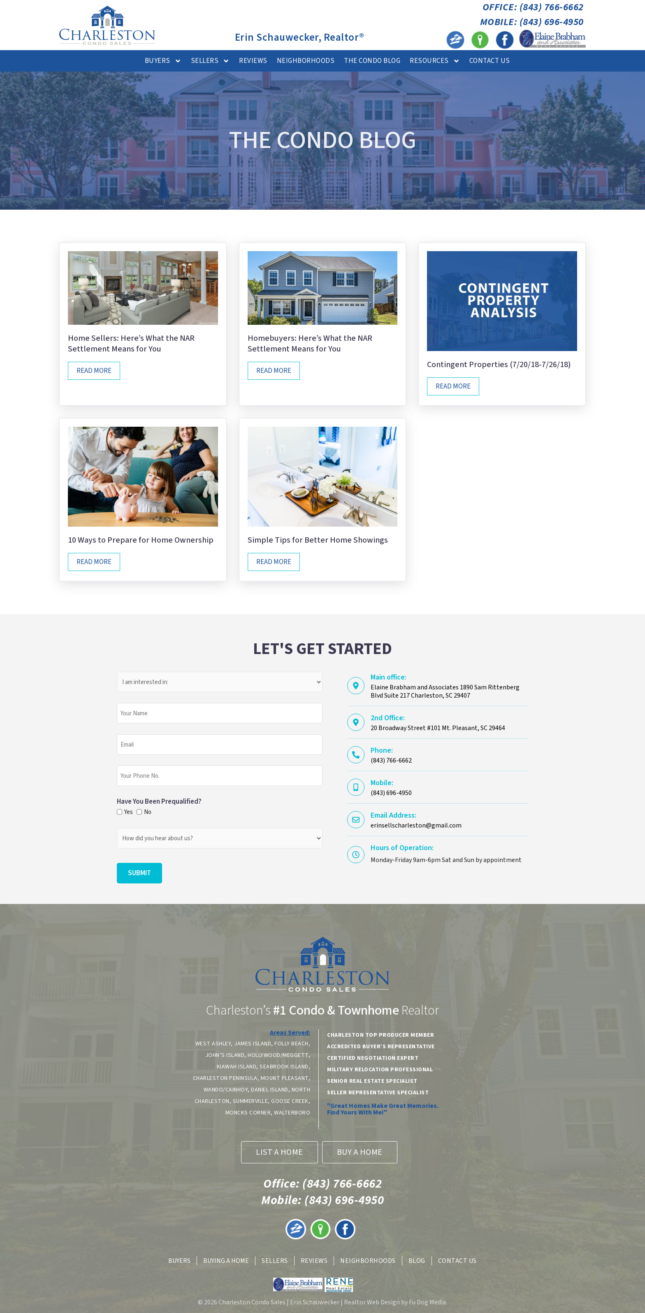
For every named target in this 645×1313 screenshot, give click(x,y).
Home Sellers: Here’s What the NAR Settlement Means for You (131, 344)
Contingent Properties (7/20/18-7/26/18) (499, 364)
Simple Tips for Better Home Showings (318, 540)
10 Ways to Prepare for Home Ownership (140, 540)
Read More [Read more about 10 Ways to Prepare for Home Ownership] (94, 562)
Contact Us (489, 61)
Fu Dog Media (427, 1302)
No (147, 812)
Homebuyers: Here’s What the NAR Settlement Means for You (310, 344)
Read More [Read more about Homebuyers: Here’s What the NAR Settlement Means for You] (273, 371)
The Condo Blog (372, 61)
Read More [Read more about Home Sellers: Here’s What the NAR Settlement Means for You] (94, 371)
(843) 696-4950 (322, 1200)
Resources (435, 61)
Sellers (210, 61)
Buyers (163, 61)
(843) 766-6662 (322, 1184)
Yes (127, 812)
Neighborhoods (306, 61)
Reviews (253, 61)
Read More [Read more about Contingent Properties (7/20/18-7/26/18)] (453, 386)
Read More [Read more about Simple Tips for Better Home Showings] (273, 562)
